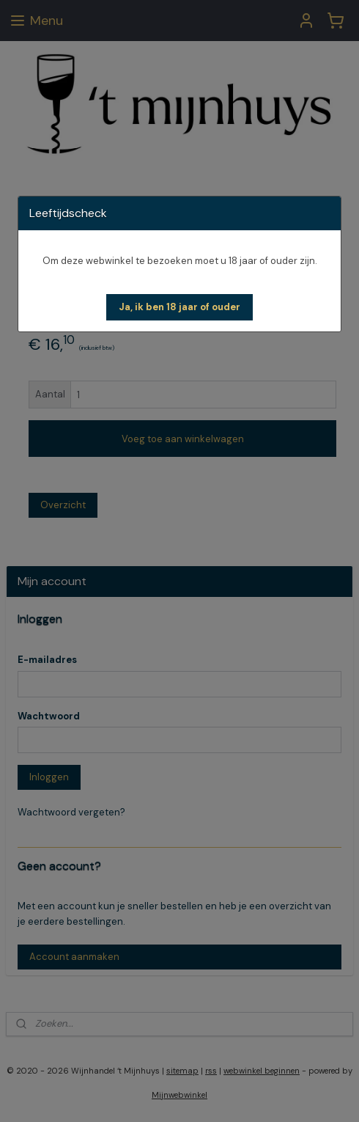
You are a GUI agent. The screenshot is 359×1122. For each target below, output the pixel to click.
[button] (179, 307)
